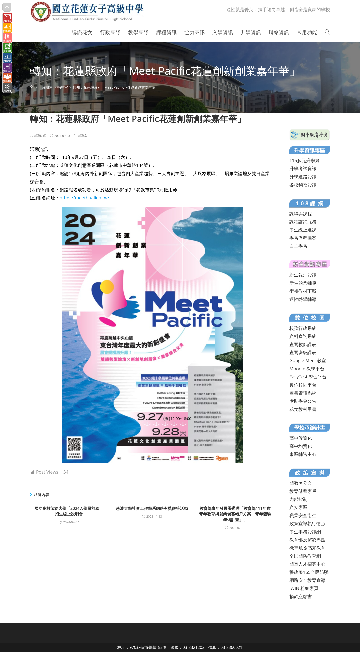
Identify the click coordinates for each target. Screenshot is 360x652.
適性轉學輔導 (303, 299)
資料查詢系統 (303, 336)
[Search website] (327, 32)
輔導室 (82, 136)
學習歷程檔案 (303, 238)
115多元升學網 (305, 160)
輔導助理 (40, 136)
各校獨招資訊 (303, 185)
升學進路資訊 (303, 177)
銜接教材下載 (303, 291)
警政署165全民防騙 (309, 572)
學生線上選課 (303, 230)
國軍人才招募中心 (308, 564)
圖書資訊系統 (303, 393)
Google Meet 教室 (308, 360)
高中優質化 (301, 438)
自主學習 (299, 246)
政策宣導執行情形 (308, 523)
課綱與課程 (301, 214)
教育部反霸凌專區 (308, 540)
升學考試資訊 (303, 168)
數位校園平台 (303, 385)
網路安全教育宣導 (308, 580)
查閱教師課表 (303, 344)
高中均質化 (301, 446)
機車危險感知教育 (308, 548)
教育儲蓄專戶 (303, 491)
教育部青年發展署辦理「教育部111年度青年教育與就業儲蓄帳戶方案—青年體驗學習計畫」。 (235, 514)
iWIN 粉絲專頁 (304, 588)
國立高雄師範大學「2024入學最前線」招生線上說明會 (69, 511)
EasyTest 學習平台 (308, 377)
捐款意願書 (301, 596)
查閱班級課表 (303, 352)
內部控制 (299, 499)
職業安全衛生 (303, 515)
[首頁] (32, 87)
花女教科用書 (303, 409)
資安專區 (299, 507)
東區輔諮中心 (303, 454)
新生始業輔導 (303, 283)
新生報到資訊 (303, 275)
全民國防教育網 (305, 556)
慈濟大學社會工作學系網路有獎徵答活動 (152, 508)
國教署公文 (301, 483)
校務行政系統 (303, 328)
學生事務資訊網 (305, 532)
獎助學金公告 (303, 401)
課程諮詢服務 (303, 222)
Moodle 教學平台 (307, 369)
